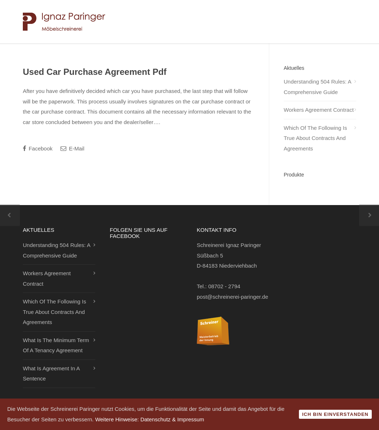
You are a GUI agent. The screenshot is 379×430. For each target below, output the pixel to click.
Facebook (38, 148)
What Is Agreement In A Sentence (51, 373)
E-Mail (72, 148)
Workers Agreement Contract (319, 110)
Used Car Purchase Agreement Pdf (95, 72)
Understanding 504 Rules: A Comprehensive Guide (317, 86)
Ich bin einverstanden (335, 414)
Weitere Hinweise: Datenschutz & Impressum (149, 419)
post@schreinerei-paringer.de (232, 297)
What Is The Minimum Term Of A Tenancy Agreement (56, 345)
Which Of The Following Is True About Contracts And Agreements (315, 138)
